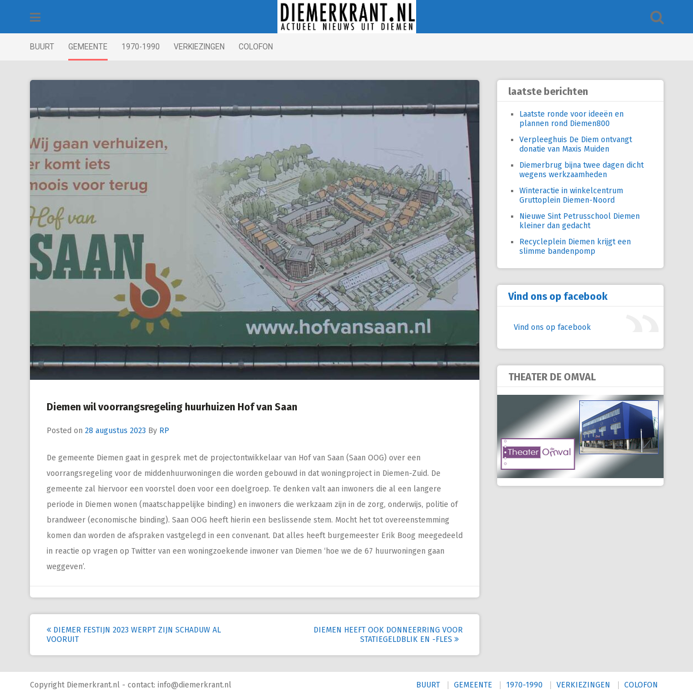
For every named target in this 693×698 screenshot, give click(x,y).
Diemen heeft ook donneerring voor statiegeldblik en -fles (388, 634)
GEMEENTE (88, 46)
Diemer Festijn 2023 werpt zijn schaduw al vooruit (134, 634)
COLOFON (256, 46)
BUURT (42, 46)
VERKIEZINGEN (199, 46)
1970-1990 (141, 46)
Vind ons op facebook (558, 296)
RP (164, 430)
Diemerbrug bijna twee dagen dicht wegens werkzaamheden (581, 169)
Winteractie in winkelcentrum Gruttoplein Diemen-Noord (571, 195)
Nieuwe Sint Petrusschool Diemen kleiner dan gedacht (579, 221)
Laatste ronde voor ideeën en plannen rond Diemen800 (571, 118)
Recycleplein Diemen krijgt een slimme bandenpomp (575, 246)
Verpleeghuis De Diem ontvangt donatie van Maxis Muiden (575, 144)
